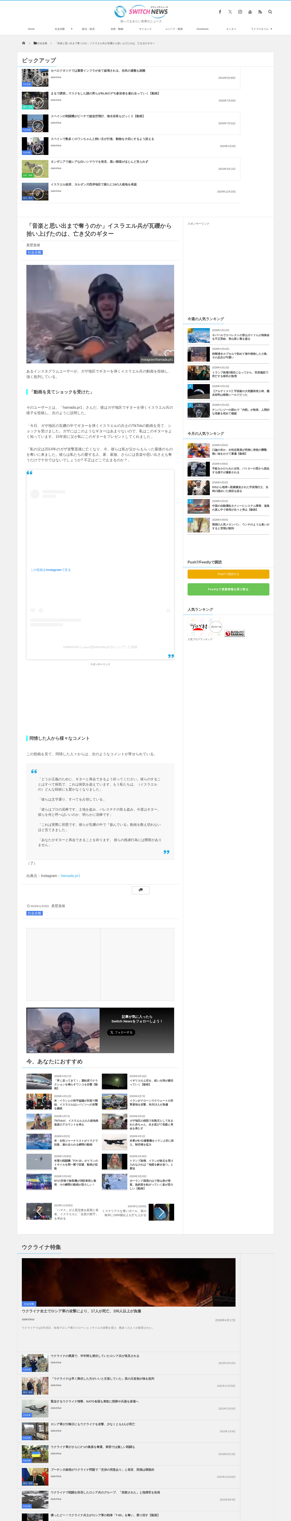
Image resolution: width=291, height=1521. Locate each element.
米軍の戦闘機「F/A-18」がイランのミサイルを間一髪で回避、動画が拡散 (76, 1073)
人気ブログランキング (200, 548)
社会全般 (60, 29)
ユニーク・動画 (174, 29)
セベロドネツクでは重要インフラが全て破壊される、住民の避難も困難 (73, 74)
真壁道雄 (33, 154)
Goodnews (203, 29)
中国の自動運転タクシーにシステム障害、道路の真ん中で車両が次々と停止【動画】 (240, 416)
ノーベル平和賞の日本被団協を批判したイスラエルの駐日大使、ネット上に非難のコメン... (156, 1323)
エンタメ (231, 29)
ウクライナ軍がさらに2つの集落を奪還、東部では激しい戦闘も (155, 1214)
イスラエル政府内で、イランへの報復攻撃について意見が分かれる (156, 1344)
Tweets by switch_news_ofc (145, 1390)
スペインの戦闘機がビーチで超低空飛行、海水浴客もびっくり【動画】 (239, 74)
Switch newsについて (72, 1500)
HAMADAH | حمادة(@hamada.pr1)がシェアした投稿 (100, 556)
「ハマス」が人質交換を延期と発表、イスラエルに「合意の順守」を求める (76, 1123)
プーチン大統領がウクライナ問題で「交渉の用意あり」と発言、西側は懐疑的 (239, 1216)
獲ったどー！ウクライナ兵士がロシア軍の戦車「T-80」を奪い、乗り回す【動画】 (239, 1238)
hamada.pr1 (70, 785)
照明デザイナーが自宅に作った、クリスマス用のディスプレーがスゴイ (69, 1433)
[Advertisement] (100, 608)
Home (31, 29)
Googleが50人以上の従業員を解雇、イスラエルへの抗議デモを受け (156, 1301)
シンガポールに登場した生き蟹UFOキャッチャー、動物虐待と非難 (69, 1396)
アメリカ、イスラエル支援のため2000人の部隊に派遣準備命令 (239, 1276)
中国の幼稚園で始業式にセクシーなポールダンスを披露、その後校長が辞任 (69, 1471)
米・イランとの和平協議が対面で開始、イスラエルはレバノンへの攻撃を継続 (76, 1013)
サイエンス (145, 29)
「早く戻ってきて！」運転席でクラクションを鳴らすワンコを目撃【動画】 (76, 993)
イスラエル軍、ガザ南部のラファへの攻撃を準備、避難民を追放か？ (156, 1278)
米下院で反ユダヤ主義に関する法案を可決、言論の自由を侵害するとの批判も (239, 1301)
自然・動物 (117, 29)
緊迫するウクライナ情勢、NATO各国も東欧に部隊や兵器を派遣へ (156, 1191)
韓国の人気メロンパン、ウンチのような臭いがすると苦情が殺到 (240, 435)
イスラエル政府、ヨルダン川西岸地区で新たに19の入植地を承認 (239, 95)
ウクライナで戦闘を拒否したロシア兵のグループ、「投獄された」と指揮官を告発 (156, 1238)
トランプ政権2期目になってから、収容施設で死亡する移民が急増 (240, 283)
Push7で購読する (228, 483)
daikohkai (56, 85)
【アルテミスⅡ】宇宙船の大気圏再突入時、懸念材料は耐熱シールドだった (240, 302)
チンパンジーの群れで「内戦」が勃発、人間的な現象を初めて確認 (240, 320)
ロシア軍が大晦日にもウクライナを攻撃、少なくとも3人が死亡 (239, 1191)
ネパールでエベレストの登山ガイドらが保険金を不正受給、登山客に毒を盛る (240, 246)
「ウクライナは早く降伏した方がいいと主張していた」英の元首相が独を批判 (239, 1170)
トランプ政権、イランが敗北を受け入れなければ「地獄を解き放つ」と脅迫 (151, 1073)
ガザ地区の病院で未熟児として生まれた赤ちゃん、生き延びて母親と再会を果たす (151, 1033)
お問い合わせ (155, 1500)
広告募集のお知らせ (219, 1500)
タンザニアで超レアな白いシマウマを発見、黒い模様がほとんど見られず (156, 97)
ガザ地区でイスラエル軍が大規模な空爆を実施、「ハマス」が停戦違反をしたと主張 (239, 1323)
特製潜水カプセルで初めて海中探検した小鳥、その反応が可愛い (240, 264)
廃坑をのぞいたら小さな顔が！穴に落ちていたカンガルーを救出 (69, 1452)
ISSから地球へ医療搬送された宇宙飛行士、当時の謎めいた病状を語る (240, 398)
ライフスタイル (259, 29)
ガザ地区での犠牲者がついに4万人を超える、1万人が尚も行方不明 (238, 1346)
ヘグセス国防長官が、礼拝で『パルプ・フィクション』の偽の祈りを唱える (69, 1415)
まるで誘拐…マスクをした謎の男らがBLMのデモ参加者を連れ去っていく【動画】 (156, 74)
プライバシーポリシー (126, 1500)
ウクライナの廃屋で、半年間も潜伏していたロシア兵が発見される (156, 1168)
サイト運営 (99, 1500)
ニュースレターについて (185, 1500)
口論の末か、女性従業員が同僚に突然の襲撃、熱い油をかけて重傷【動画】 (240, 360)
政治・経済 (88, 29)
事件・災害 (110, 84)
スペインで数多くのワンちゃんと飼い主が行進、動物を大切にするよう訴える (73, 97)
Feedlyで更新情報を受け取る (228, 498)
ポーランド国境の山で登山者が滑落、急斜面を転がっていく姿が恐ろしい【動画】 (151, 1093)
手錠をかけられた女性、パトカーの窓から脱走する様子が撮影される (240, 379)
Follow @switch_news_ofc (152, 944)
